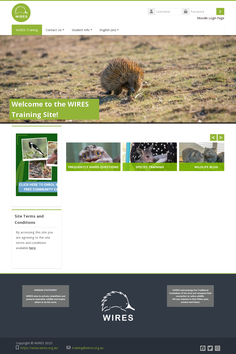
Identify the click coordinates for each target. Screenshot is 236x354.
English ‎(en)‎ (109, 30)
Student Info (82, 30)
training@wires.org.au (87, 347)
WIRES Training (27, 30)
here (32, 248)
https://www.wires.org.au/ (39, 347)
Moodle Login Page (210, 18)
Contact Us (55, 30)
